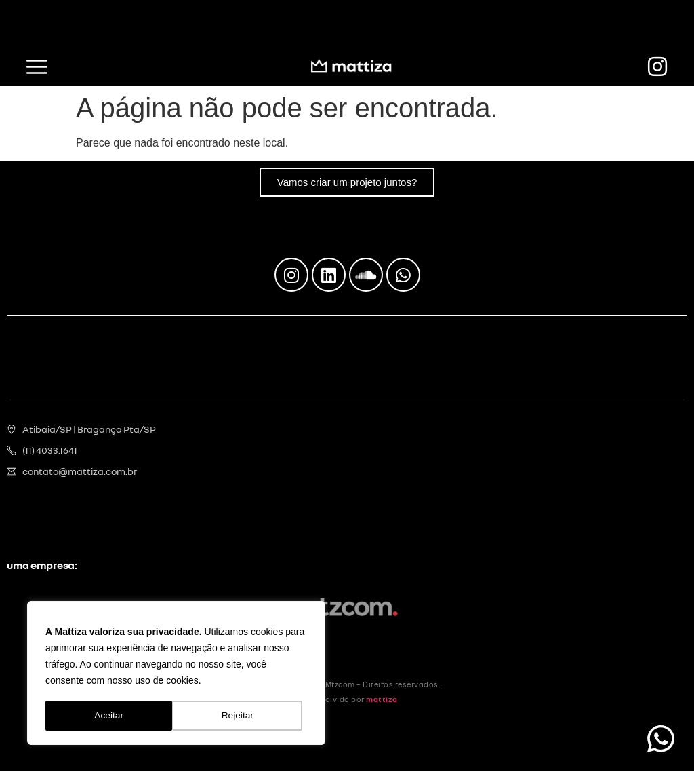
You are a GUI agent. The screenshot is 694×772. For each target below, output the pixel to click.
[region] (176, 673)
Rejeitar (110, 715)
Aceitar (244, 715)
